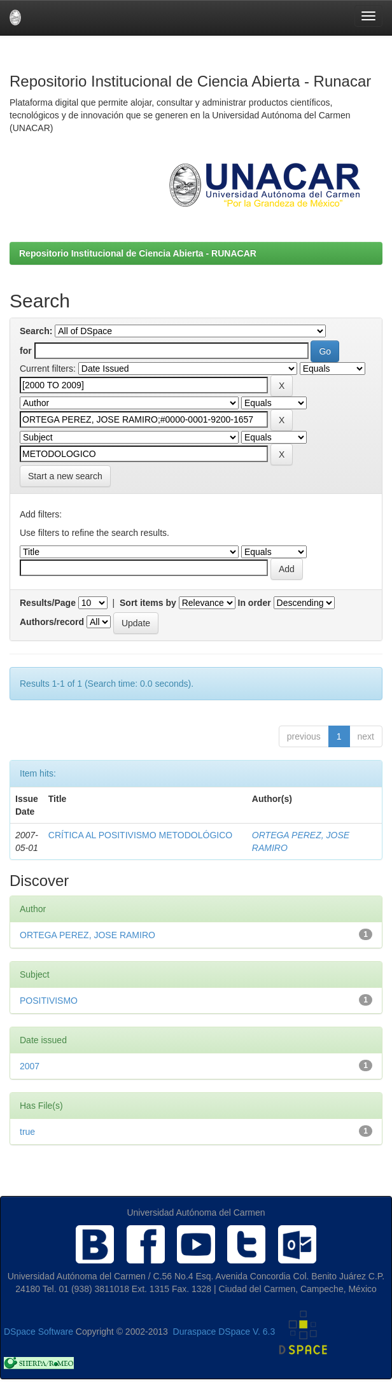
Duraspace (194, 1331)
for (26, 351)
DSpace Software (38, 1331)
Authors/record (52, 622)
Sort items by (148, 603)
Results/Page (48, 603)
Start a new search (65, 476)
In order (254, 603)
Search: (36, 331)
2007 (29, 1066)
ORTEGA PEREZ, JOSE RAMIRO (87, 935)
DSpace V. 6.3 (246, 1331)
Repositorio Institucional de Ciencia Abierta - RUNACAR (137, 253)
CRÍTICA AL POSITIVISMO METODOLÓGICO (140, 835)
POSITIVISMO (49, 1000)
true (27, 1132)
